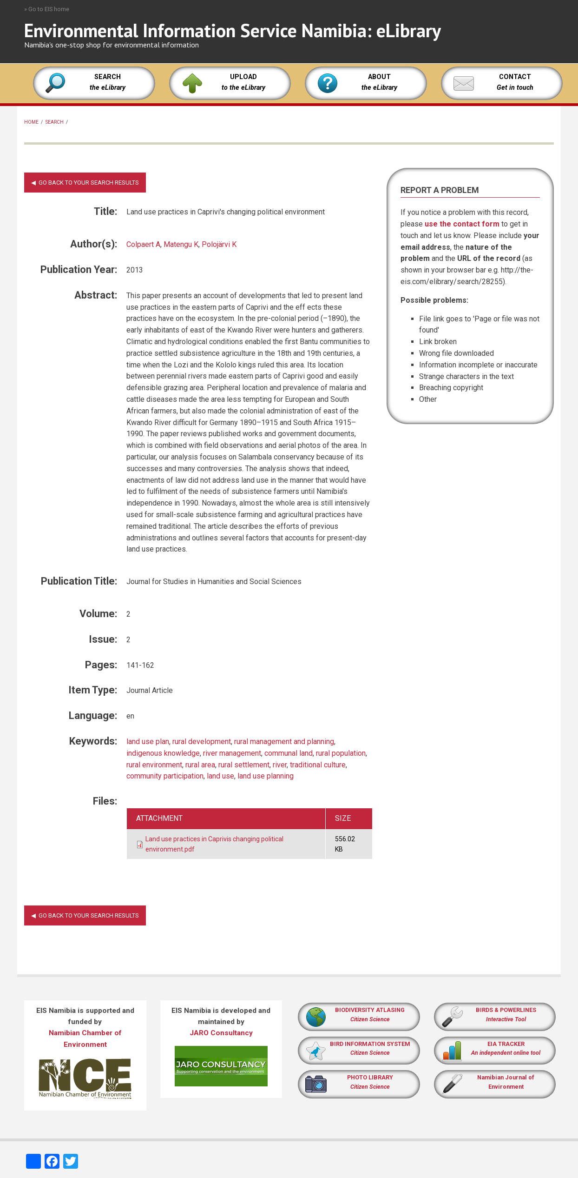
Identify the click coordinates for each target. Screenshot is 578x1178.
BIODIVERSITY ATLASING (370, 1009)
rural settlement (243, 764)
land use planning (265, 776)
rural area (200, 764)
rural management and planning (284, 741)
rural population (341, 753)
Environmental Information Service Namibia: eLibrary (232, 30)
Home (31, 122)
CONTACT (515, 77)
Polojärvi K (219, 244)
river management (232, 753)
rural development (201, 741)
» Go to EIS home (46, 9)
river (280, 764)
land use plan (147, 741)
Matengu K (181, 244)
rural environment (154, 764)
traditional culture (318, 764)
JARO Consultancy (221, 1033)
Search (55, 122)
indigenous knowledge (163, 753)
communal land (288, 753)
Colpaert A (143, 244)
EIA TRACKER (506, 1043)
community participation (165, 776)
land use (220, 776)
